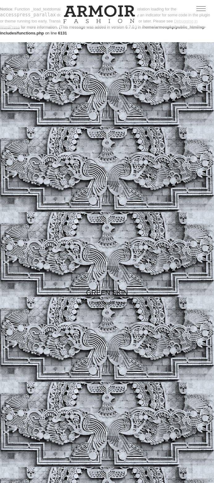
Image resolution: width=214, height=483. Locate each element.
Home (82, 302)
